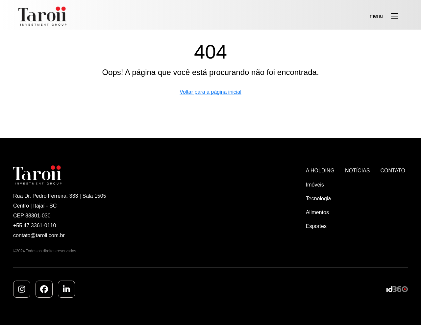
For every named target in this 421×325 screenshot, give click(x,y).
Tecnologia (318, 198)
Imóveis (315, 185)
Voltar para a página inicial (210, 92)
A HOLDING (320, 170)
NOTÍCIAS (357, 170)
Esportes (316, 226)
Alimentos (317, 212)
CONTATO (392, 170)
